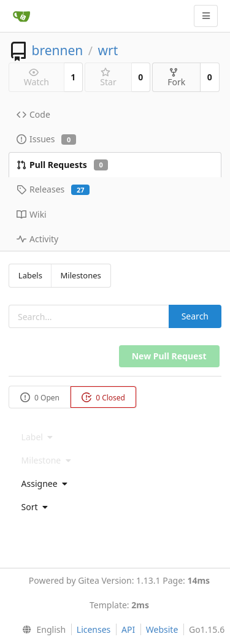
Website (162, 629)
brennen (57, 50)
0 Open (39, 397)
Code (33, 114)
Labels (30, 275)
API (128, 629)
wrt (108, 50)
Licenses (94, 629)
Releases (53, 189)
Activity (37, 239)
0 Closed (103, 397)
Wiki (32, 214)
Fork (176, 77)
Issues (46, 139)
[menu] (115, 484)
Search (195, 316)
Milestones (81, 275)
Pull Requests (62, 164)
